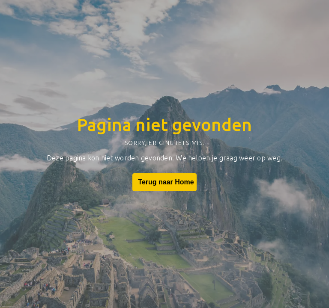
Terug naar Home (164, 182)
